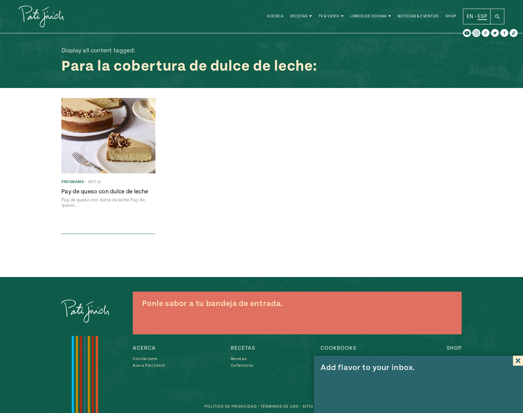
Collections (242, 365)
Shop (450, 16)
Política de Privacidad (230, 406)
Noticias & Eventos (418, 16)
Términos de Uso (279, 406)
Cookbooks (338, 348)
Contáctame (145, 359)
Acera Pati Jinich (149, 365)
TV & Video (329, 16)
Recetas (299, 16)
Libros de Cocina (368, 16)
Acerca (275, 16)
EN (470, 16)
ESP (482, 16)
